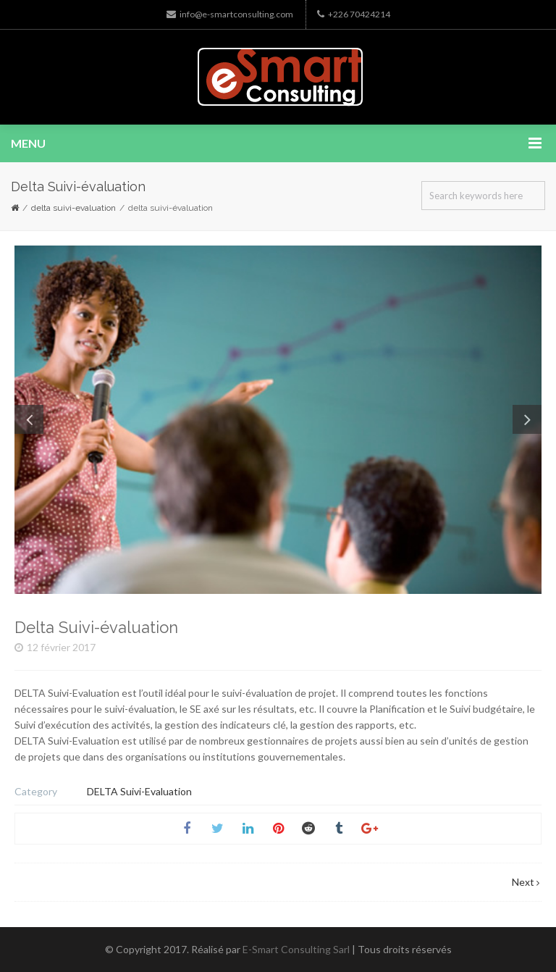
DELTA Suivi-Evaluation (73, 208)
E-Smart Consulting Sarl (296, 949)
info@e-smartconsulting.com (230, 14)
